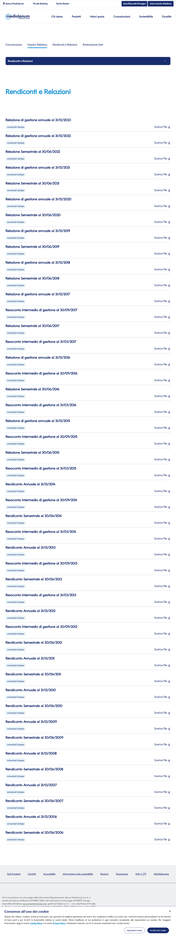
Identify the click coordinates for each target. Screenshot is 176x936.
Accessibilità (49, 874)
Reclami (104, 874)
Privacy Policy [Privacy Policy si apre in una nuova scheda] (59, 926)
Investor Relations (37, 45)
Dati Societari (13, 874)
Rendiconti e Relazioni (65, 44)
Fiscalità (166, 16)
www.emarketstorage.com (35, 903)
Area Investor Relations (160, 3)
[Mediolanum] (18, 16)
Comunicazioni (14, 44)
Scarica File (162, 126)
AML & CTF (140, 874)
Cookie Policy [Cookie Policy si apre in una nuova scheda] (36, 926)
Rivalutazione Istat (93, 44)
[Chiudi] (170, 915)
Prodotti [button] (76, 16)
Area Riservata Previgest (134, 3)
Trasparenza (122, 874)
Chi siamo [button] (57, 16)
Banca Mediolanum (14, 3)
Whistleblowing (161, 874)
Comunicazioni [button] (121, 16)
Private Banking (41, 3)
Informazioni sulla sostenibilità (78, 874)
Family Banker (64, 3)
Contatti (32, 874)
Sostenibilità (146, 16)
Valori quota (97, 16)
